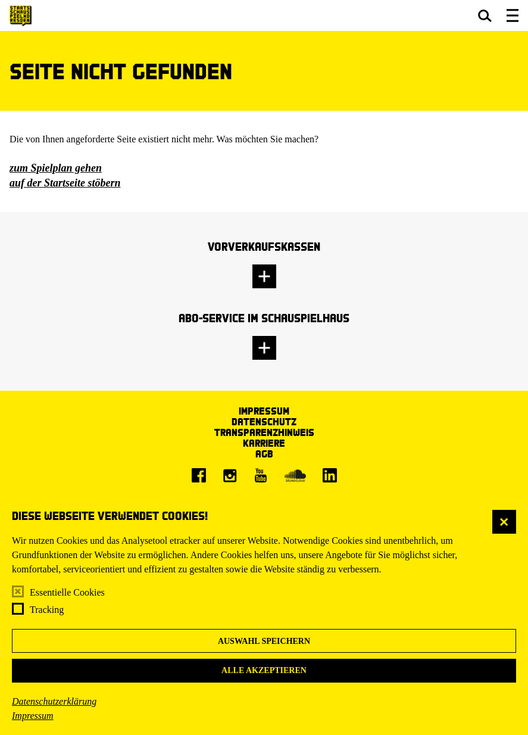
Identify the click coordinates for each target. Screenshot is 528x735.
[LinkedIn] (330, 475)
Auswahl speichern (264, 641)
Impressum (33, 716)
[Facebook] (199, 475)
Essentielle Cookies (67, 592)
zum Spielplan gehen (56, 168)
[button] (485, 15)
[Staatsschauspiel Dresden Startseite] (21, 15)
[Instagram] (230, 475)
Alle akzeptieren (264, 670)
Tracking (47, 610)
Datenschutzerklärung (54, 701)
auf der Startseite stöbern (65, 183)
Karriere (264, 443)
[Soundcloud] (295, 475)
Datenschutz (264, 421)
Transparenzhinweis (264, 432)
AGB (264, 453)
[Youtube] (261, 475)
